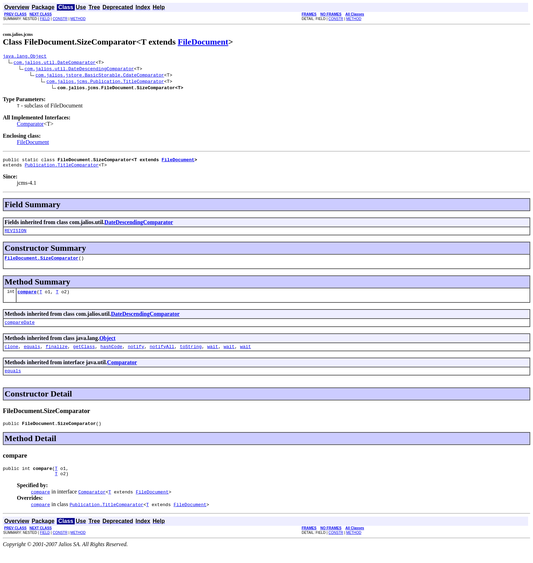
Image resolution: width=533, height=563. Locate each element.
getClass (84, 355)
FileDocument (203, 41)
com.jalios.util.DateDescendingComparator (79, 69)
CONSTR (60, 19)
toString (190, 355)
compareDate (20, 329)
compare (27, 298)
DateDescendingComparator (139, 225)
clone (11, 355)
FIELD (45, 19)
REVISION (15, 234)
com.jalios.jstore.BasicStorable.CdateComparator (99, 76)
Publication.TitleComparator (62, 168)
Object (107, 345)
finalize (56, 355)
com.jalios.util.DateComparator (55, 63)
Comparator (30, 125)
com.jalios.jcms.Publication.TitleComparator (105, 82)
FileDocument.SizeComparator (42, 263)
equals (32, 355)
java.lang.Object (25, 57)
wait (212, 355)
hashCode (111, 355)
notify (136, 355)
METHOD (78, 19)
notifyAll (162, 355)
